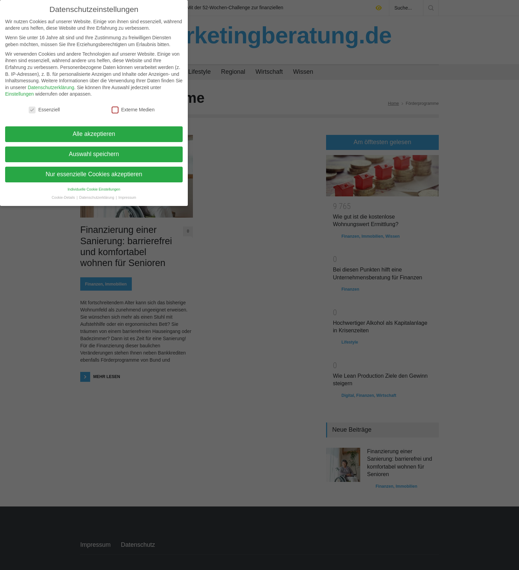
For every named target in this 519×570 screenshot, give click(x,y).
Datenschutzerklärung (51, 82)
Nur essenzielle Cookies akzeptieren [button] (93, 169)
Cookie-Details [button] (64, 193)
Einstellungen (19, 89)
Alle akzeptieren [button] (94, 128)
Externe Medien (133, 105)
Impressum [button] (127, 193)
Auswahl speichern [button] (94, 148)
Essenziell (44, 105)
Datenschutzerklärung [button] (97, 193)
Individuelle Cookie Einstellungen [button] (94, 184)
